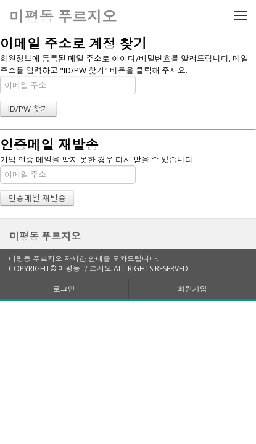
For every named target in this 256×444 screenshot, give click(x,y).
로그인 (64, 289)
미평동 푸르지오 (45, 236)
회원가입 (192, 289)
